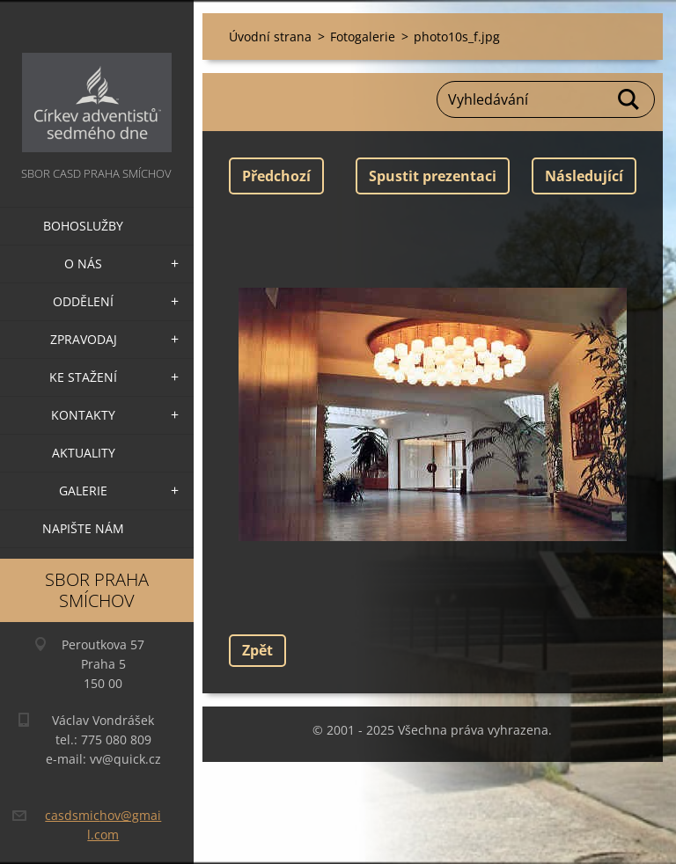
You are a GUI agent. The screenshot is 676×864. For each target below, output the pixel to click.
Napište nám (83, 528)
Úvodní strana (270, 36)
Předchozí (276, 176)
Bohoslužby (83, 225)
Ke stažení (83, 377)
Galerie (83, 490)
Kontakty (83, 414)
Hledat (629, 99)
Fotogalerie (362, 36)
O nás (83, 263)
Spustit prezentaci (432, 176)
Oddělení (83, 301)
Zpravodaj (83, 339)
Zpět (257, 650)
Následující (584, 176)
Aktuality (83, 452)
